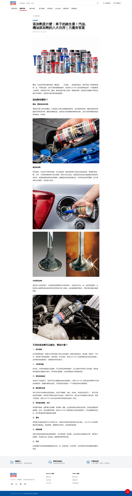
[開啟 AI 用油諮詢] (127, 491)
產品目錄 (32, 8)
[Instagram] (16, 484)
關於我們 (14, 8)
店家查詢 (117, 3)
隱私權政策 (75, 483)
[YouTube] (20, 484)
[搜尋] (97, 3)
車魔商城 (74, 8)
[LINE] (25, 484)
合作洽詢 (58, 8)
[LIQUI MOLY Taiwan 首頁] (13, 3)
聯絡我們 (66, 8)
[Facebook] (12, 484)
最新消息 (23, 8)
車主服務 (42, 8)
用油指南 (106, 3)
